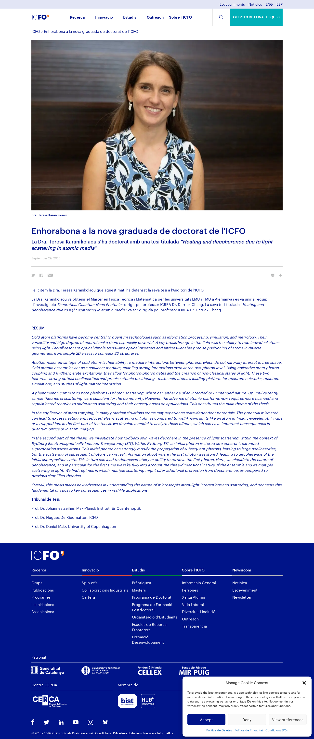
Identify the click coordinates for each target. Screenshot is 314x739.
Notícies (255, 4)
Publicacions (42, 590)
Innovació (104, 17)
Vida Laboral (193, 604)
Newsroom (241, 570)
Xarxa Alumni (193, 597)
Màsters (139, 590)
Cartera (88, 597)
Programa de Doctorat (151, 597)
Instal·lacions (42, 604)
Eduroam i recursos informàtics (151, 733)
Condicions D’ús (276, 730)
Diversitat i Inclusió (198, 611)
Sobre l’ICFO (180, 17)
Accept (206, 719)
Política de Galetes (219, 730)
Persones (190, 590)
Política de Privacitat (249, 730)
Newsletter (242, 597)
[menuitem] (269, 6)
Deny (246, 719)
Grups (36, 583)
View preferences (287, 719)
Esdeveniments (232, 4)
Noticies (239, 583)
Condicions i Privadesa (111, 733)
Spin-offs (89, 583)
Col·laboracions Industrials (105, 590)
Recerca (77, 17)
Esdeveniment (245, 590)
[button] (304, 682)
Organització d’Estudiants (154, 617)
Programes (41, 597)
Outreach (155, 17)
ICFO (35, 31)
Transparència (194, 626)
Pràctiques (141, 583)
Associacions (42, 611)
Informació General (199, 583)
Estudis (129, 17)
